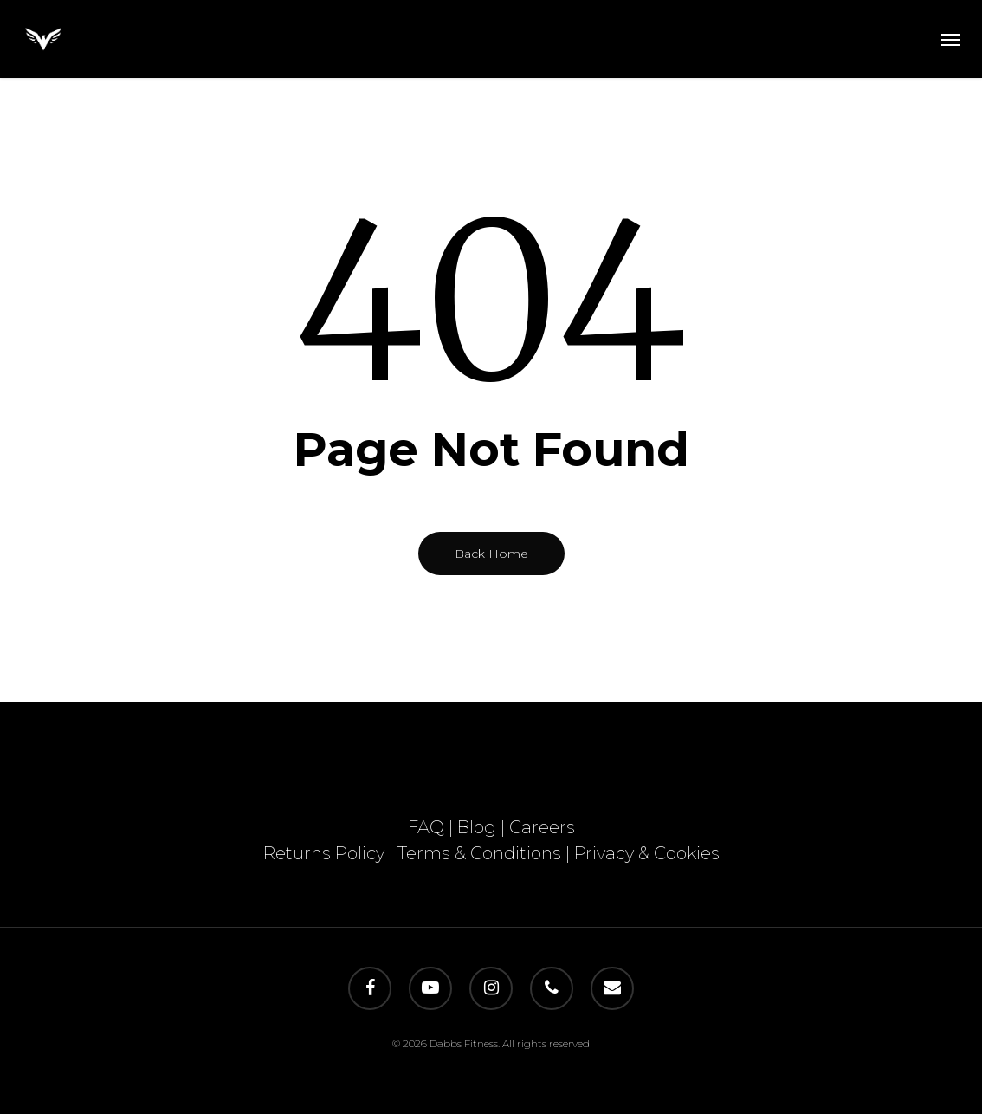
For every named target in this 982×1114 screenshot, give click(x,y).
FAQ (426, 827)
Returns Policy (323, 853)
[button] (950, 39)
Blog (476, 827)
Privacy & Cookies (647, 853)
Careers (542, 827)
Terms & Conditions (479, 853)
